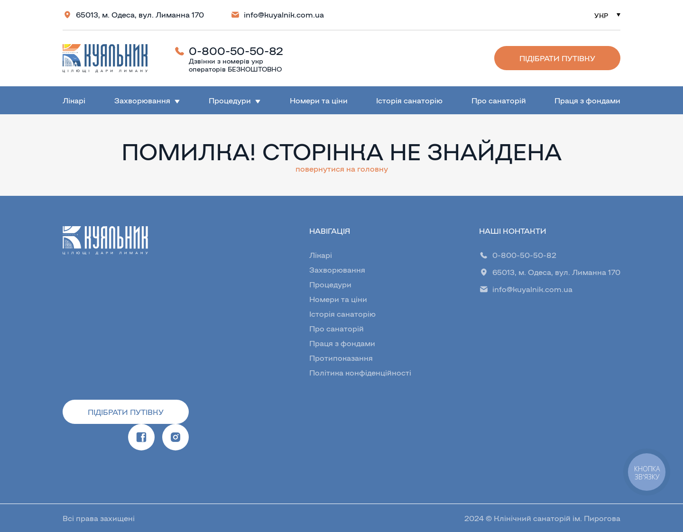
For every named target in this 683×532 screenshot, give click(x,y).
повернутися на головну (341, 168)
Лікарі (74, 100)
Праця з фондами (587, 100)
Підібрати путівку (557, 58)
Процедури (230, 100)
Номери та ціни (319, 100)
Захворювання (142, 100)
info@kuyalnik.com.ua (284, 14)
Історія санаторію (409, 100)
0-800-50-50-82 (236, 50)
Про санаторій (498, 100)
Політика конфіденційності (360, 372)
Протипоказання (341, 357)
